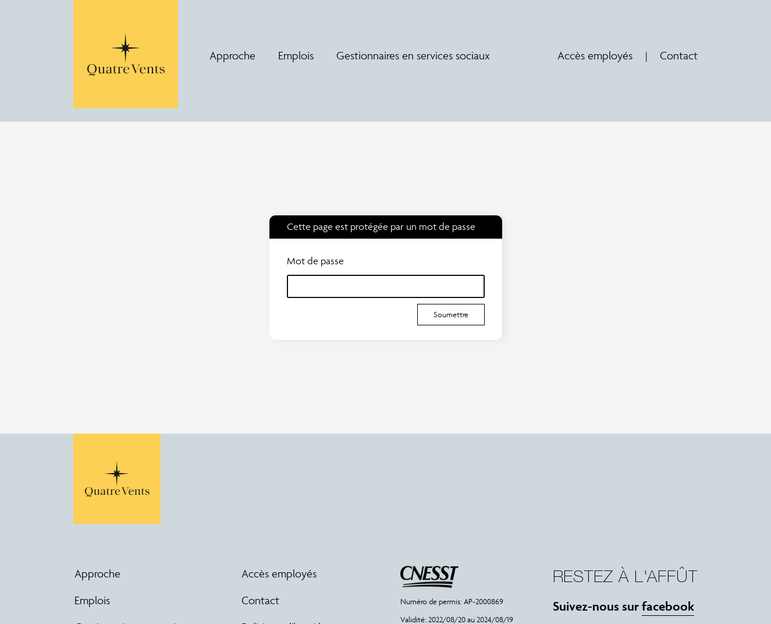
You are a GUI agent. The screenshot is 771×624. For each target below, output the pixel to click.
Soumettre (451, 315)
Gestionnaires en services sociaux (413, 55)
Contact (679, 55)
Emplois (296, 55)
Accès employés (595, 55)
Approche (232, 55)
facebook (668, 606)
